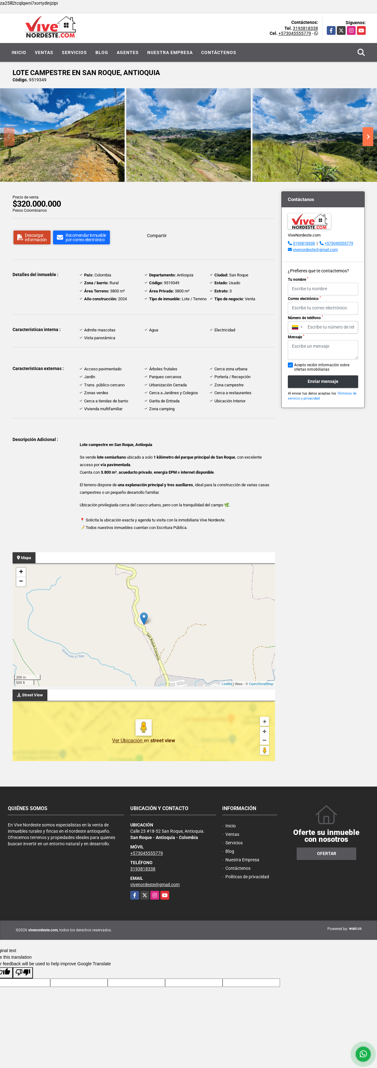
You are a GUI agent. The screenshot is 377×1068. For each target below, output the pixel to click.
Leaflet (227, 684)
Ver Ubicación (128, 741)
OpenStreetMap (261, 684)
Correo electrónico (304, 298)
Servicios (74, 52)
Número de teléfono (305, 317)
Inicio (19, 52)
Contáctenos (218, 52)
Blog (101, 52)
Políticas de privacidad (247, 876)
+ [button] (21, 572)
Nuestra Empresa (170, 52)
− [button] (21, 581)
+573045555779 (294, 33)
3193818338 (305, 28)
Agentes (128, 52)
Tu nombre (298, 279)
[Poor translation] (23, 972)
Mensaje (296, 336)
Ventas (44, 52)
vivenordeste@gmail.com (315, 249)
